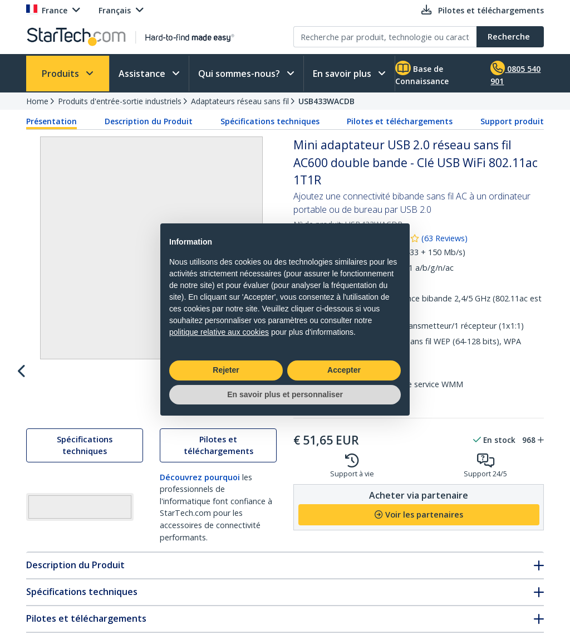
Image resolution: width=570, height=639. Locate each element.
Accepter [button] (344, 369)
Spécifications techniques (270, 121)
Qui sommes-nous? (240, 73)
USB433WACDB (326, 101)
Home (37, 101)
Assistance (143, 73)
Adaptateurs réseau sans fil (240, 101)
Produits (61, 73)
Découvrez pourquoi (200, 487)
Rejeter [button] (226, 369)
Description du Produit (149, 121)
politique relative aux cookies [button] (219, 332)
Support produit (512, 121)
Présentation (51, 121)
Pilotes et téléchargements (400, 121)
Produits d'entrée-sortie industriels (119, 101)
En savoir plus (343, 73)
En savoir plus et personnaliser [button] (285, 394)
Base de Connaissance (422, 73)
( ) (444, 238)
